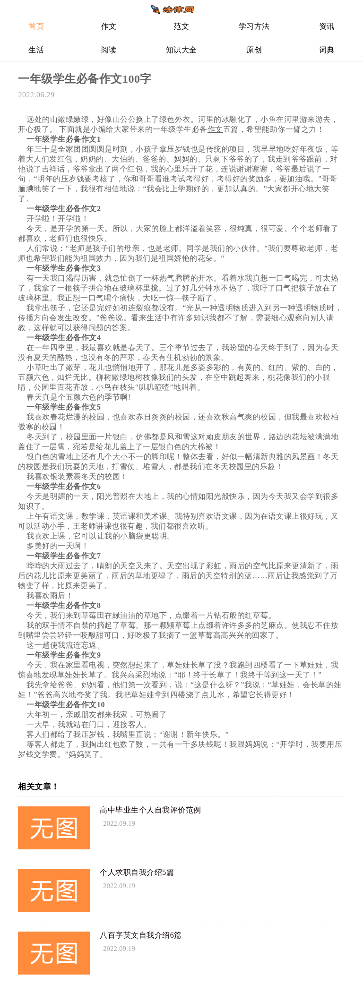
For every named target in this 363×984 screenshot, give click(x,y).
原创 (254, 50)
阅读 (109, 50)
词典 (327, 50)
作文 (109, 26)
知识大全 (181, 50)
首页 (36, 26)
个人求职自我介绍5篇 (137, 872)
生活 (36, 50)
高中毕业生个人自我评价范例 (150, 810)
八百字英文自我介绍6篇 (141, 935)
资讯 (327, 26)
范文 (181, 26)
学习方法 (254, 26)
